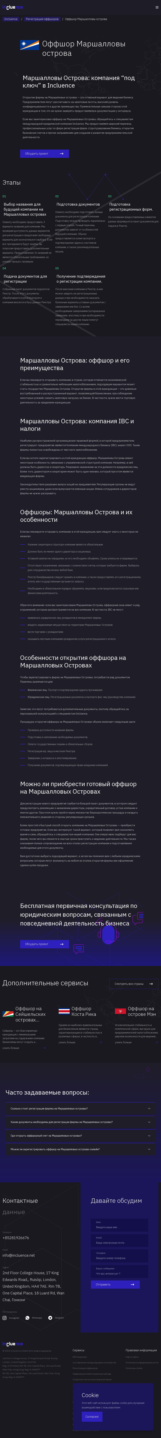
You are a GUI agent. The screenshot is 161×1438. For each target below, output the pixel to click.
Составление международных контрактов (94, 1362)
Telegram (59, 1317)
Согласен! (92, 1416)
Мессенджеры (10, 1311)
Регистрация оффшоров (42, 19)
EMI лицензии (80, 1356)
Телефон (7, 1232)
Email (5, 1249)
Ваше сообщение (105, 1268)
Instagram (14, 1317)
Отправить (115, 1284)
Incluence (10, 19)
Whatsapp (37, 1317)
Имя (98, 1222)
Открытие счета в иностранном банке (92, 1379)
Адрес (6, 1267)
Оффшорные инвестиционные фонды (92, 1373)
